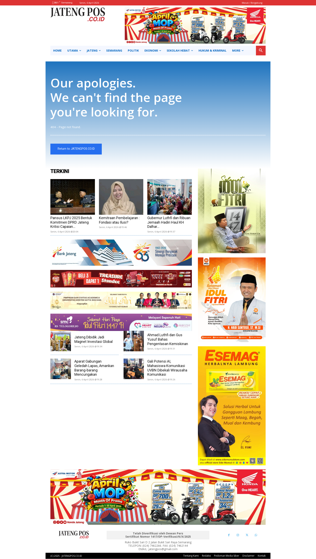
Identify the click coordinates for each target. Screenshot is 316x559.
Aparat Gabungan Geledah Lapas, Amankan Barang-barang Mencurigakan (94, 368)
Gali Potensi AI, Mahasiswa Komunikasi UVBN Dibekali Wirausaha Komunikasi (167, 368)
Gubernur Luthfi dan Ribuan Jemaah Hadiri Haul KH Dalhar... (168, 222)
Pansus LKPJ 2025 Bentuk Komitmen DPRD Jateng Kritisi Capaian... (71, 222)
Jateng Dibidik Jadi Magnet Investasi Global (93, 339)
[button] (261, 50)
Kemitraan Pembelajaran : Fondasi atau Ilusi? (119, 220)
